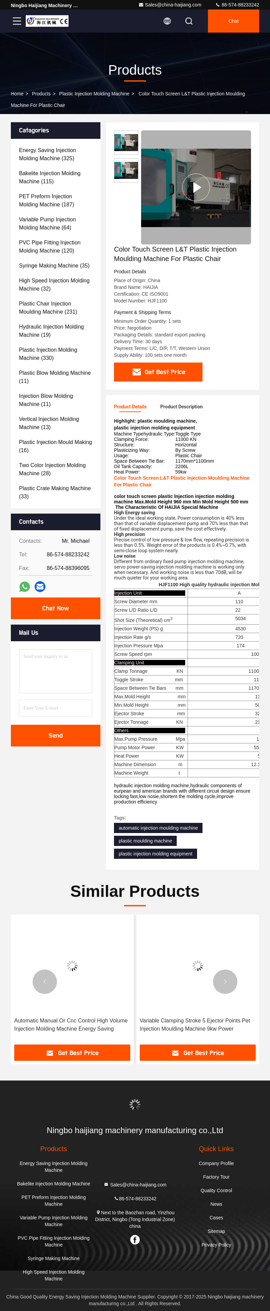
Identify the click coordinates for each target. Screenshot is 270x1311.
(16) (55, 446)
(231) (48, 308)
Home (17, 93)
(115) (49, 177)
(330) (48, 354)
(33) (55, 492)
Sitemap (216, 1231)
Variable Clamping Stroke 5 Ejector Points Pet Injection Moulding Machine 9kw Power (195, 1025)
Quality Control (216, 1190)
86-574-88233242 (237, 4)
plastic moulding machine (145, 841)
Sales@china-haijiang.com (169, 4)
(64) (47, 223)
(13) (49, 423)
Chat (234, 21)
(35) (54, 266)
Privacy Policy (216, 1245)
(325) (47, 154)
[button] (45, 982)
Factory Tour (216, 1177)
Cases (216, 1217)
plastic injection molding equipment (155, 853)
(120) (49, 247)
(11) (55, 377)
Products (41, 93)
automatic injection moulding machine (158, 828)
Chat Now (55, 608)
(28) (52, 469)
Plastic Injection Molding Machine (94, 93)
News (216, 1204)
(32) (54, 285)
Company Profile (216, 1163)
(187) (46, 200)
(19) (51, 331)
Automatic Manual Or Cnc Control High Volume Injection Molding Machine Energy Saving (71, 1025)
